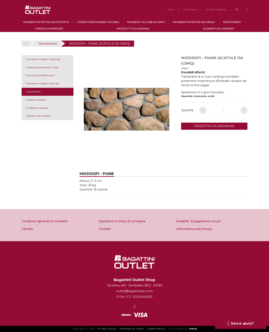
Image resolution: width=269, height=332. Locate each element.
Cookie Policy (156, 329)
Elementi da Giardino (37, 115)
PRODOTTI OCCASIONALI (133, 28)
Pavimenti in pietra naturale (42, 83)
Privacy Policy (107, 329)
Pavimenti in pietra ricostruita (42, 59)
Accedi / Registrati (216, 9)
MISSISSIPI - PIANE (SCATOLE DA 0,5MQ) (99, 43)
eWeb (193, 329)
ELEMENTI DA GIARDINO (218, 28)
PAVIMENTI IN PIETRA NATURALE (194, 22)
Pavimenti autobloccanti (39, 75)
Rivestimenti (48, 43)
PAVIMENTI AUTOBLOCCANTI (146, 22)
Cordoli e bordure (35, 99)
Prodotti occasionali (36, 108)
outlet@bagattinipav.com (134, 291)
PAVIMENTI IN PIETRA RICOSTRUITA (46, 22)
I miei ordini (190, 9)
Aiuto (170, 9)
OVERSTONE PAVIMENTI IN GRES (98, 22)
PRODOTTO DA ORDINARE (214, 126)
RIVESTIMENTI (232, 22)
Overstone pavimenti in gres (41, 67)
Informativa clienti (132, 329)
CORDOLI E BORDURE (49, 28)
